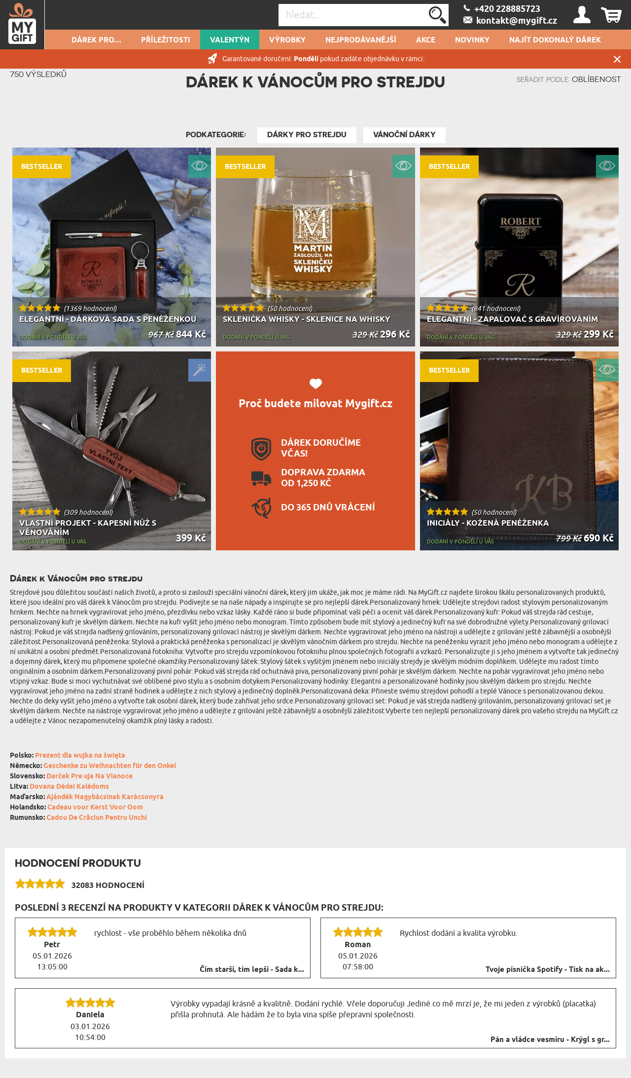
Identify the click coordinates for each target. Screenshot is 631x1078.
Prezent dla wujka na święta (80, 756)
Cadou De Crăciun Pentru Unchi (96, 818)
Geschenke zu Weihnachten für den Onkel (109, 766)
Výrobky (287, 40)
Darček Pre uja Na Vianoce (89, 776)
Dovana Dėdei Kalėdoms (69, 787)
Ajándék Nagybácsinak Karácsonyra (105, 797)
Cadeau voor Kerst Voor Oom (95, 807)
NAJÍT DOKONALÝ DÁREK (555, 40)
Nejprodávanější (360, 40)
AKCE (425, 40)
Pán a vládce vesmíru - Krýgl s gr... (550, 1040)
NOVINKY (472, 40)
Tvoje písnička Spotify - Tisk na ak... (548, 970)
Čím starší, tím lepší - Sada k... (252, 970)
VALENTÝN (229, 40)
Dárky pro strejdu (307, 134)
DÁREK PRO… (96, 40)
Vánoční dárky (404, 134)
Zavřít (617, 59)
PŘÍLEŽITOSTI (165, 40)
